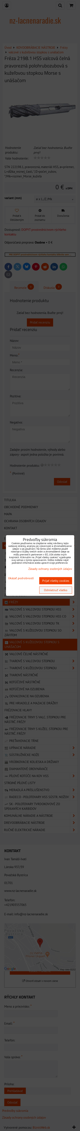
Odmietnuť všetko (55, 590)
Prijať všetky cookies (55, 581)
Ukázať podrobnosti (21, 578)
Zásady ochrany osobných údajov (50, 569)
